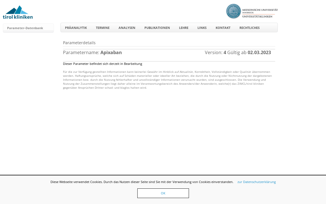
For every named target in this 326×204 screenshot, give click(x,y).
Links (202, 28)
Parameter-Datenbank (25, 28)
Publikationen (157, 28)
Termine (103, 28)
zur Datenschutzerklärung (256, 182)
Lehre (183, 28)
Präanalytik (76, 28)
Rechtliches (249, 28)
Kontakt (223, 28)
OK (163, 193)
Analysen (127, 28)
